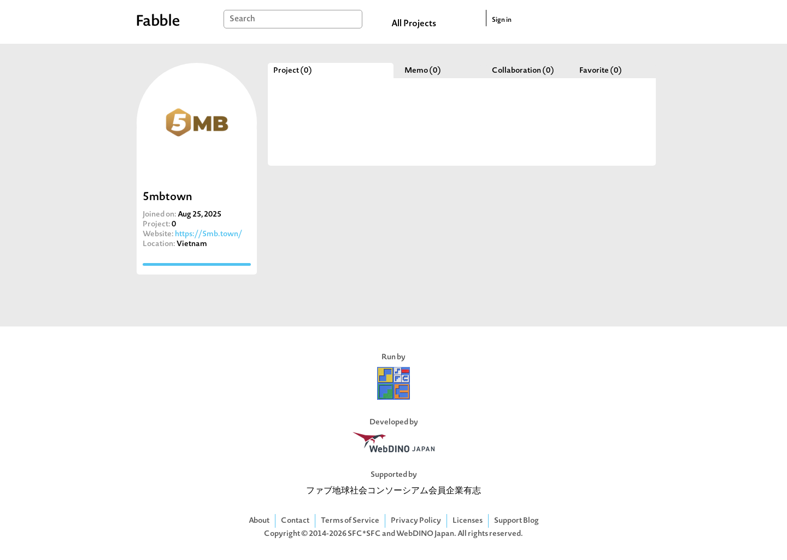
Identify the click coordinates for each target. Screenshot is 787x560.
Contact (295, 521)
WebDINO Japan (425, 534)
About (259, 521)
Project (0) (292, 71)
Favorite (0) (600, 71)
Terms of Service (350, 521)
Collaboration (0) (523, 71)
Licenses (468, 521)
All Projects (413, 24)
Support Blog (516, 521)
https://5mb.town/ (208, 234)
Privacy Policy (416, 521)
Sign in (502, 20)
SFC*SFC (364, 534)
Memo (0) (422, 71)
